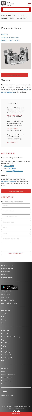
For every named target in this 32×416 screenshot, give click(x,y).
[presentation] (14, 247)
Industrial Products (7, 18)
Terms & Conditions (7, 355)
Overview (4, 34)
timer (25, 90)
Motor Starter (5, 271)
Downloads (4, 334)
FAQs (3, 361)
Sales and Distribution (8, 375)
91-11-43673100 (9, 166)
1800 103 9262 (12, 168)
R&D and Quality (6, 378)
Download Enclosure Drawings (10, 337)
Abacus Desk (20, 408)
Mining (3, 320)
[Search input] (15, 9)
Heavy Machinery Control (9, 303)
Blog (2, 340)
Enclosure (4, 274)
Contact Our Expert (13, 75)
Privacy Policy (5, 352)
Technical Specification (10, 37)
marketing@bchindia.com (14, 171)
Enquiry (3, 346)
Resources (4, 349)
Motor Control (5, 297)
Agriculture (4, 314)
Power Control (5, 294)
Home (3, 15)
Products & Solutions (15, 15)
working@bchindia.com (8, 181)
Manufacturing (6, 381)
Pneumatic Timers (22, 18)
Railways (4, 317)
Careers (4, 392)
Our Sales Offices (16, 191)
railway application (8, 92)
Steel (2, 323)
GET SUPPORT (11, 142)
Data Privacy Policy (7, 358)
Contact (3, 384)
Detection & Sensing (7, 300)
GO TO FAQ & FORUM (13, 115)
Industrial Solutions (7, 277)
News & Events (5, 343)
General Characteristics (10, 40)
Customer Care (7, 395)
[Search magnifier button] (27, 9)
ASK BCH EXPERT (12, 128)
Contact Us (16, 414)
